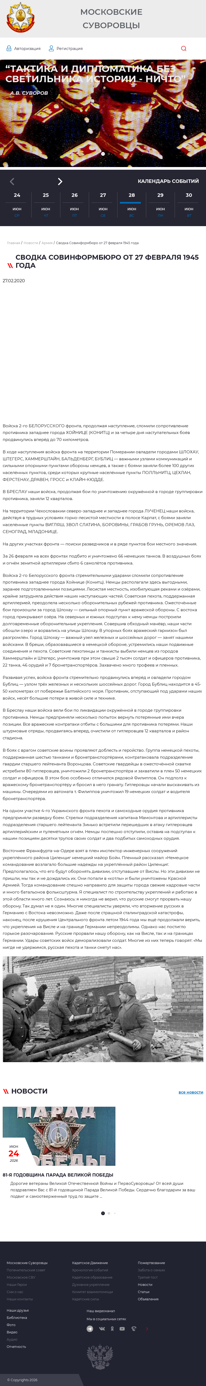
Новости (145, 1284)
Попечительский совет (26, 1270)
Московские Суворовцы (111, 18)
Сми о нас (15, 1292)
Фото (11, 1325)
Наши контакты (20, 1299)
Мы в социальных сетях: (107, 1319)
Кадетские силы (85, 1299)
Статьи (143, 1292)
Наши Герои (17, 1284)
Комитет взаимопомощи (92, 1292)
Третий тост (148, 1277)
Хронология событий (90, 1270)
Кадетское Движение (90, 1263)
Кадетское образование (92, 1277)
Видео (12, 1332)
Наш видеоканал (101, 1311)
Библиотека (17, 1317)
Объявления (148, 1299)
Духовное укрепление (90, 1284)
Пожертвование (151, 1263)
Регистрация (70, 48)
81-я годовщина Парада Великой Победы (58, 1175)
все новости (191, 1092)
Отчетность (16, 1346)
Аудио (12, 1339)
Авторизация (27, 48)
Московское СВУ (21, 1277)
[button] (103, 154)
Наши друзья (18, 1310)
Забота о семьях (151, 1270)
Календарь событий (168, 181)
